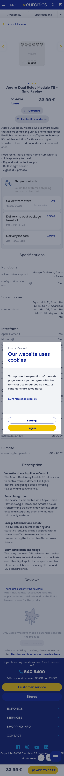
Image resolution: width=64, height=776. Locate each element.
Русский (22, 348)
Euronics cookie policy (22, 399)
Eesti (11, 348)
